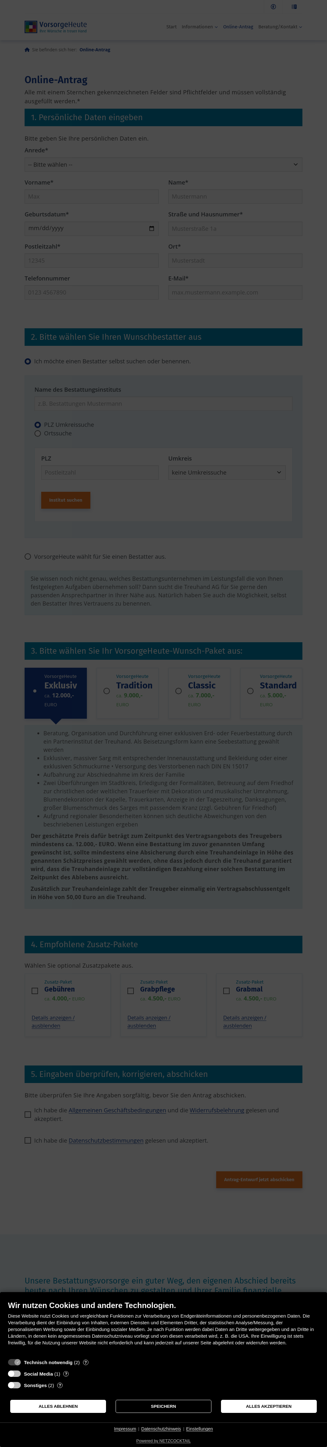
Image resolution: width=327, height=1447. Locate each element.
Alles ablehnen (58, 1406)
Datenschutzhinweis (161, 1428)
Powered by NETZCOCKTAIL (163, 1440)
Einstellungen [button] (199, 1428)
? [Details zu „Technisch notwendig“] (85, 1362)
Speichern (163, 1406)
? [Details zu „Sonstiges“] (60, 1385)
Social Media (38, 1374)
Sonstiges (35, 1385)
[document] (163, 1328)
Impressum (125, 1428)
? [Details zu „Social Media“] (66, 1373)
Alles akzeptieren (269, 1406)
